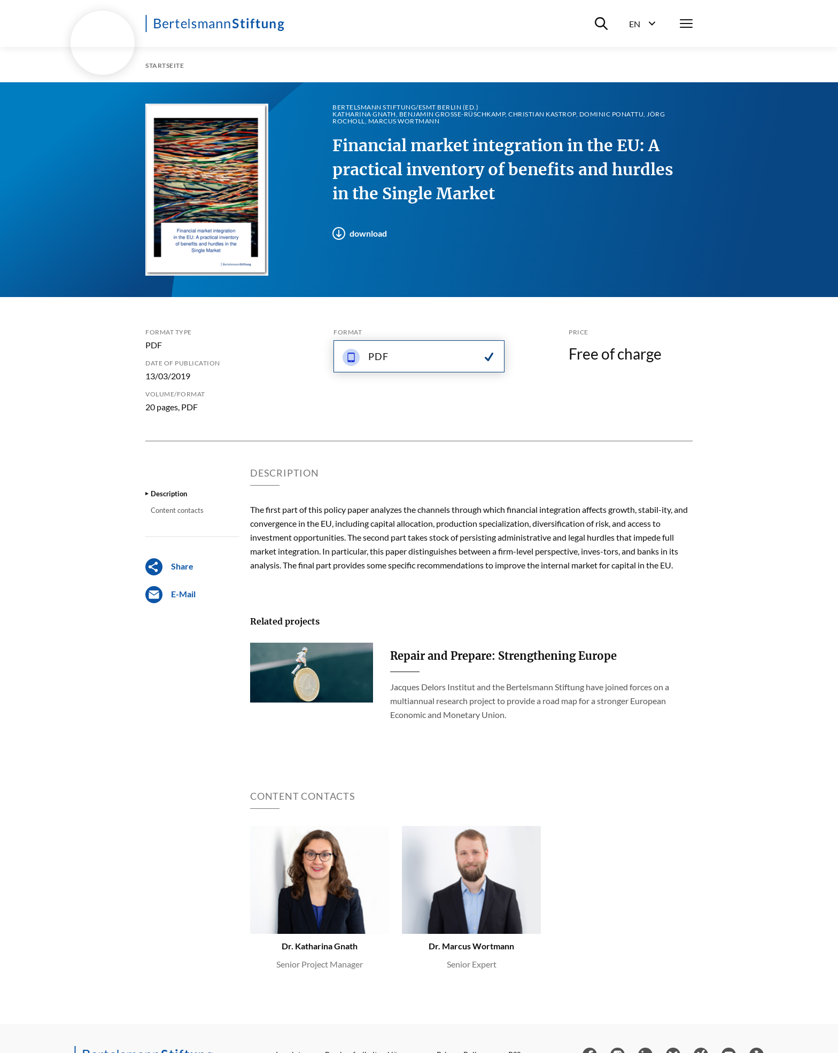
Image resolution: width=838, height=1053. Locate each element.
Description (169, 493)
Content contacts (177, 510)
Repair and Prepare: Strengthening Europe (503, 655)
